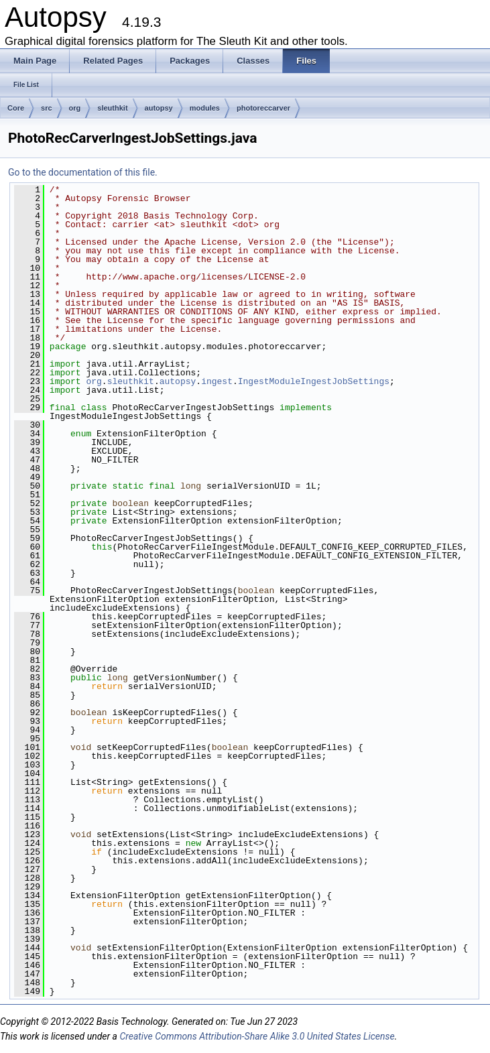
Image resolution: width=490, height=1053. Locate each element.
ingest (217, 381)
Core (15, 108)
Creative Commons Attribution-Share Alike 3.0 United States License (256, 1036)
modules (205, 108)
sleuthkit (112, 108)
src (46, 108)
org (75, 108)
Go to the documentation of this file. (83, 172)
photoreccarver (263, 108)
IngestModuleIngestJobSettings (313, 381)
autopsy (159, 108)
